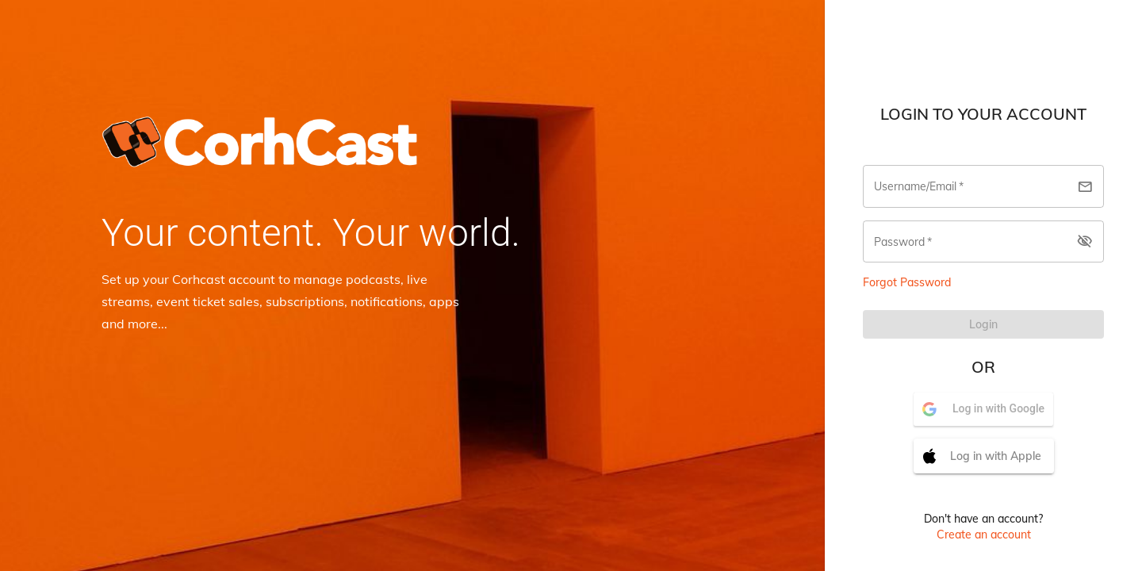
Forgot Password (907, 282)
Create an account (984, 534)
